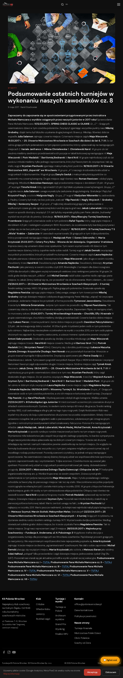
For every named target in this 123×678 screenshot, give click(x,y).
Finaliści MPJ (61, 633)
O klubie (40, 604)
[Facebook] (4, 652)
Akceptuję (92, 672)
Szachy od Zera (82, 642)
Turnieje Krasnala (83, 628)
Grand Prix (60, 624)
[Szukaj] (65, 4)
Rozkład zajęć (43, 618)
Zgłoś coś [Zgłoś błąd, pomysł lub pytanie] (110, 660)
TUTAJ (46, 562)
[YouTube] (14, 652)
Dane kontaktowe (83, 610)
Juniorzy (40, 614)
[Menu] (119, 4)
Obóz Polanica (81, 638)
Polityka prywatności (85, 616)
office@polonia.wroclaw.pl (88, 604)
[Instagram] (9, 652)
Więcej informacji (11, 674)
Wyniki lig (60, 629)
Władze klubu (43, 609)
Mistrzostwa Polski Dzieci (87, 633)
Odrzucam (110, 672)
